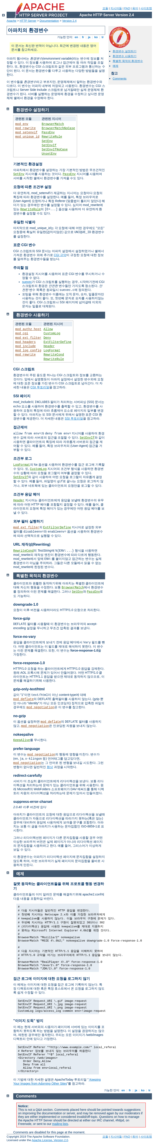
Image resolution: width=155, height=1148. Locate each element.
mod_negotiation (40, 707)
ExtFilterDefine (57, 342)
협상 (50, 767)
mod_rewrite (25, 128)
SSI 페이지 (21, 396)
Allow (48, 329)
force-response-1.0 (29, 663)
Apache (11, 20)
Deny (47, 338)
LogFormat (51, 350)
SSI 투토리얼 (74, 418)
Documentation (49, 20)
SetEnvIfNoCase (55, 149)
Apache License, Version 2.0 (50, 1140)
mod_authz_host (28, 329)
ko (96, 37)
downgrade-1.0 (25, 604)
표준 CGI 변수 (24, 245)
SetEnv (47, 141)
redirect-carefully (27, 775)
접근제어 (20, 427)
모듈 (105, 8)
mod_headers (25, 342)
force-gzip (21, 618)
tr (103, 37)
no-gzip (19, 716)
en (76, 37)
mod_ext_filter (28, 338)
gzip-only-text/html (29, 689)
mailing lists (60, 1124)
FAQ (127, 8)
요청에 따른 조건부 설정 (32, 187)
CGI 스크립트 (24, 369)
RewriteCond (53, 354)
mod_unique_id (27, 136)
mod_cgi (21, 333)
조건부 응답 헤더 (26, 494)
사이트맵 (146, 8)
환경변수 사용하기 (124, 56)
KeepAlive (21, 740)
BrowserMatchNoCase (58, 128)
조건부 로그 (22, 458)
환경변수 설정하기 (124, 51)
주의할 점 (20, 268)
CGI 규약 (60, 255)
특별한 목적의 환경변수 (128, 61)
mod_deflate (23, 699)
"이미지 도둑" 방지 (28, 1021)
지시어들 (116, 8)
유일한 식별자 (24, 222)
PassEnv (48, 132)
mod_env (21, 124)
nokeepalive (23, 734)
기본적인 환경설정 (27, 164)
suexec (27, 282)
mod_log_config (28, 350)
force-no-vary (24, 636)
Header (49, 346)
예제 (115, 66)
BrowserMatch (53, 124)
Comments (120, 78)
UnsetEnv (49, 154)
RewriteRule (52, 136)
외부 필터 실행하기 (28, 521)
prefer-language (26, 749)
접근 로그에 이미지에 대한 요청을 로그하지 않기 (51, 979)
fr (83, 37)
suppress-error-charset (32, 802)
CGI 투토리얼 (39, 387)
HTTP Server (28, 20)
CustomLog (51, 333)
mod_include (25, 346)
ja (89, 37)
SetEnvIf (49, 145)
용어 (135, 8)
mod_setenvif (26, 132)
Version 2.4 (69, 20)
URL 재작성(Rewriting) (32, 544)
